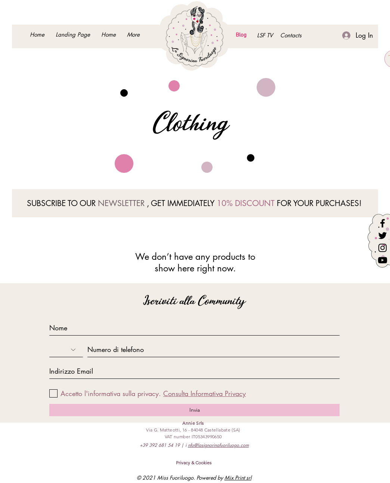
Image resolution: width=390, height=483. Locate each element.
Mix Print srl (238, 477)
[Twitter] (382, 235)
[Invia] (194, 410)
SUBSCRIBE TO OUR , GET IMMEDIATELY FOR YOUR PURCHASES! (194, 203)
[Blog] (241, 35)
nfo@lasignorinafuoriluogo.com (218, 445)
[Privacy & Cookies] (193, 463)
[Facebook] (382, 223)
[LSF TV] (264, 35)
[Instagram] (382, 247)
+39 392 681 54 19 (160, 445)
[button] (290, 35)
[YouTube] (382, 260)
